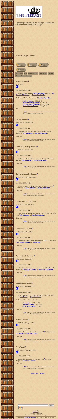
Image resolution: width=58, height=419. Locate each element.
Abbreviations (43, 73)
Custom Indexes (32, 73)
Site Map (51, 73)
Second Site (33, 417)
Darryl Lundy (36, 412)
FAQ (25, 73)
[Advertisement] (36, 40)
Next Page (28, 75)
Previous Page (20, 75)
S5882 (24, 112)
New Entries (19, 73)
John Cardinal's (27, 417)
